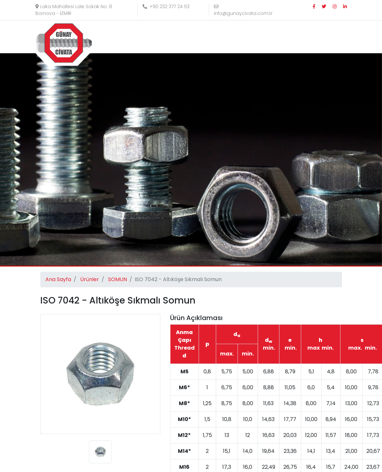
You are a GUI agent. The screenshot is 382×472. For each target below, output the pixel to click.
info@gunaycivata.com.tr (243, 10)
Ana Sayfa (58, 279)
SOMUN (117, 279)
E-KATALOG (325, 37)
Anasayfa (148, 37)
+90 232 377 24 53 (166, 6)
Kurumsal (183, 37)
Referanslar (255, 37)
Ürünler (220, 37)
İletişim (290, 37)
